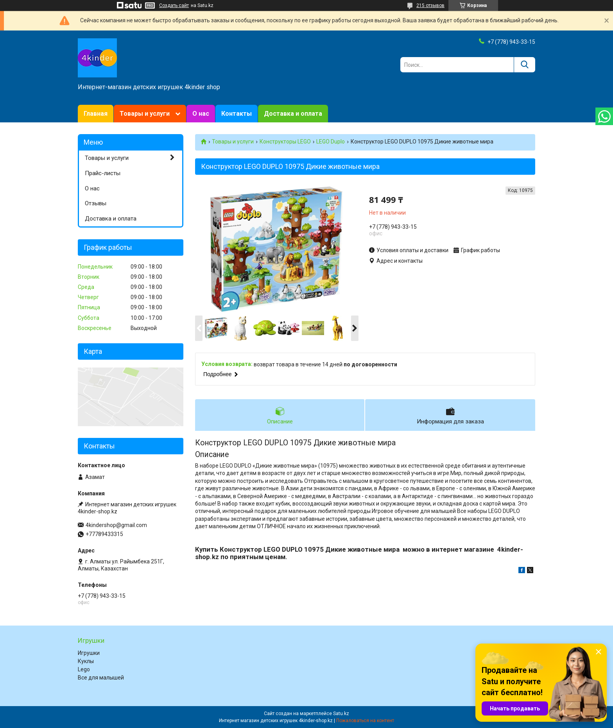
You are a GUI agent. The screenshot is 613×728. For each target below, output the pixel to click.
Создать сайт (174, 5)
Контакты (236, 113)
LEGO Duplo (330, 141)
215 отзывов (430, 5)
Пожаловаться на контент (365, 720)
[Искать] (524, 64)
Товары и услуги (145, 113)
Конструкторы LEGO (285, 141)
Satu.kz (341, 713)
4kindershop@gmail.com (116, 525)
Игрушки (89, 653)
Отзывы (95, 203)
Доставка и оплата (293, 113)
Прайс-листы (102, 173)
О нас (200, 113)
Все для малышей (101, 677)
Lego (84, 669)
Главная (96, 113)
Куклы (86, 661)
